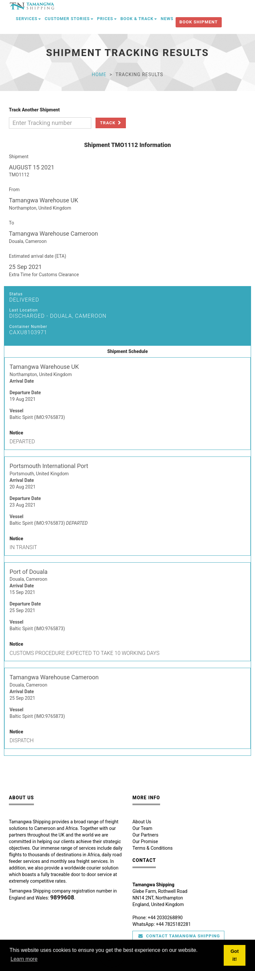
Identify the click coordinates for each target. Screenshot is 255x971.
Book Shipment (199, 21)
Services (28, 18)
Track (110, 122)
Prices (107, 18)
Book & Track (139, 18)
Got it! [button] (235, 955)
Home (99, 74)
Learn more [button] (24, 959)
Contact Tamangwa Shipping (179, 935)
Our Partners (145, 835)
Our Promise (145, 841)
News (167, 18)
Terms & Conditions (152, 848)
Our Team (142, 828)
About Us (141, 821)
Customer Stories (69, 18)
